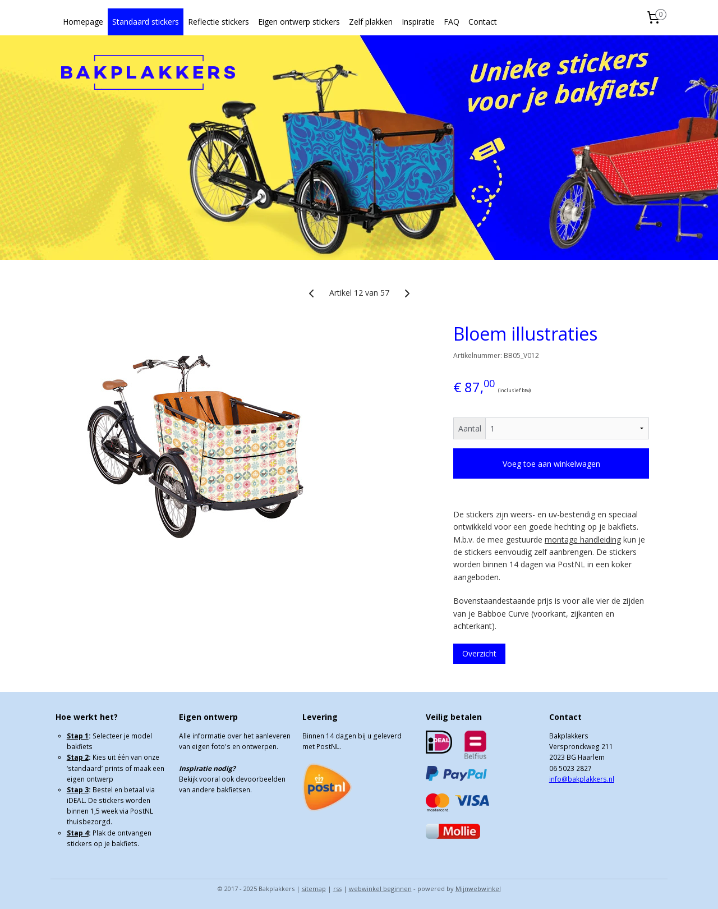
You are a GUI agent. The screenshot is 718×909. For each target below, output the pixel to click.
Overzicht (479, 653)
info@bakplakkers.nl (581, 779)
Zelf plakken (371, 21)
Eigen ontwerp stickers (299, 21)
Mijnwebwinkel (478, 888)
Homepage (83, 21)
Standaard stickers (145, 21)
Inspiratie (418, 21)
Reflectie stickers (218, 21)
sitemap (314, 888)
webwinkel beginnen (380, 888)
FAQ (451, 21)
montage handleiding (583, 539)
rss (337, 888)
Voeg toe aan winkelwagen (551, 463)
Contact (482, 21)
